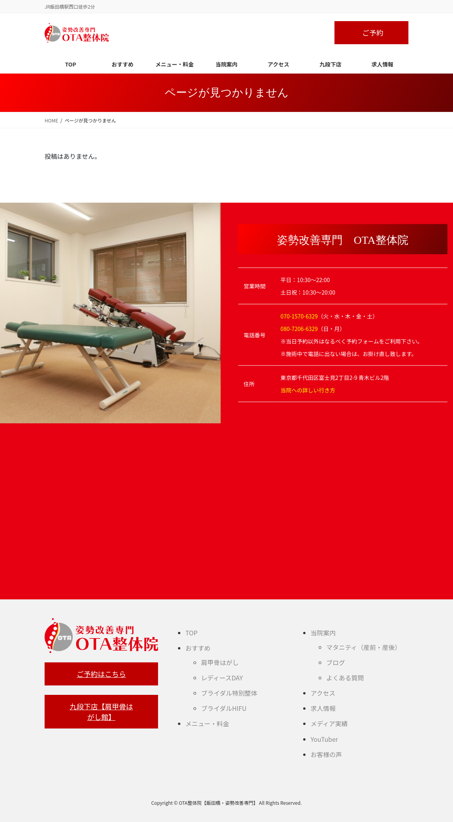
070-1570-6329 (299, 316)
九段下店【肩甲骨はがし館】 (101, 711)
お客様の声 (326, 754)
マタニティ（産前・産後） (363, 647)
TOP (191, 632)
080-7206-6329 (299, 328)
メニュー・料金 (207, 723)
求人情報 (323, 708)
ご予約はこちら (101, 674)
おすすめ (197, 648)
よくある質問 (345, 677)
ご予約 (372, 32)
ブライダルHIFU (223, 708)
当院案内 (323, 632)
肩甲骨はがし (220, 662)
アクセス (323, 693)
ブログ (335, 662)
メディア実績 (329, 723)
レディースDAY (222, 677)
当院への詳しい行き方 (307, 390)
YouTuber (324, 739)
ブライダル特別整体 (229, 693)
